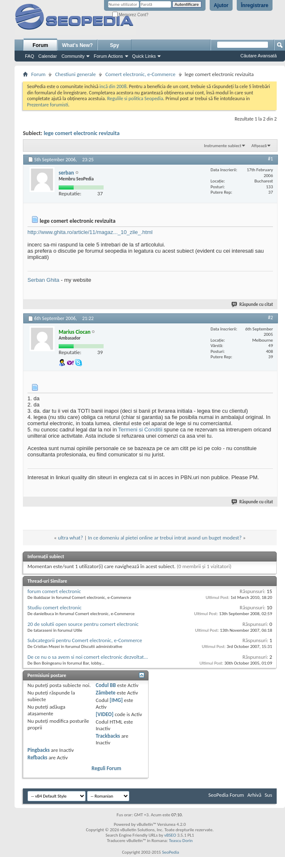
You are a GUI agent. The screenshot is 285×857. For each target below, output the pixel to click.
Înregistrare (254, 5)
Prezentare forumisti (47, 105)
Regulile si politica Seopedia (135, 98)
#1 (270, 159)
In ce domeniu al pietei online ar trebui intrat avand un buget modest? (164, 537)
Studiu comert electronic (54, 607)
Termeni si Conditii (140, 429)
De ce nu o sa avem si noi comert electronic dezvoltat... (87, 657)
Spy (114, 45)
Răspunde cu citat (252, 304)
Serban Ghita (43, 280)
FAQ (29, 56)
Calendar (47, 56)
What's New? (77, 45)
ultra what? (70, 537)
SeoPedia (170, 852)
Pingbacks (38, 750)
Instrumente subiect (222, 145)
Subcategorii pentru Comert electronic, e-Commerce (84, 640)
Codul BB (106, 685)
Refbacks (37, 757)
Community (73, 56)
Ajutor (221, 5)
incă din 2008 (112, 86)
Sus (268, 795)
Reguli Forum (106, 768)
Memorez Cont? (130, 14)
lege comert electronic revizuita (81, 133)
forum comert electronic (54, 591)
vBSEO (170, 835)
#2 (270, 317)
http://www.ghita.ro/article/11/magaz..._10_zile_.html (90, 232)
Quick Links (144, 56)
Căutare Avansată (258, 55)
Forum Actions (108, 56)
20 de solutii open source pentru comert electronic (83, 624)
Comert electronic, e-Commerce (140, 74)
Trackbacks (108, 736)
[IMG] (116, 700)
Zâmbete (105, 693)
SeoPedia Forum (226, 795)
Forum (40, 45)
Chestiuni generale (75, 74)
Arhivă (254, 795)
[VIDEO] (105, 714)
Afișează (259, 145)
